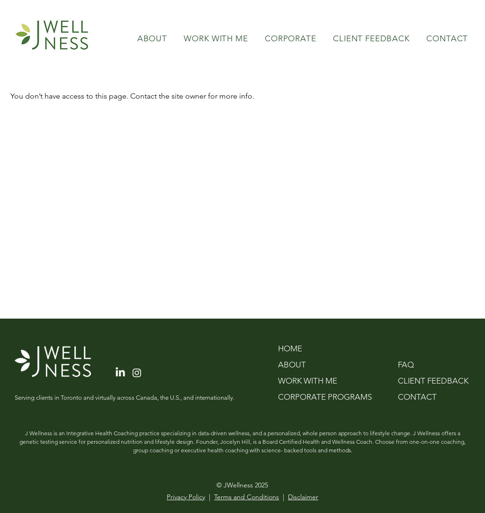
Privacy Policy (186, 497)
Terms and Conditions (246, 497)
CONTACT (417, 397)
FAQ (406, 364)
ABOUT (292, 364)
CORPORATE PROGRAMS (325, 397)
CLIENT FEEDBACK (429, 380)
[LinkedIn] (120, 372)
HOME (290, 348)
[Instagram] (137, 372)
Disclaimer (303, 497)
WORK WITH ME (307, 380)
